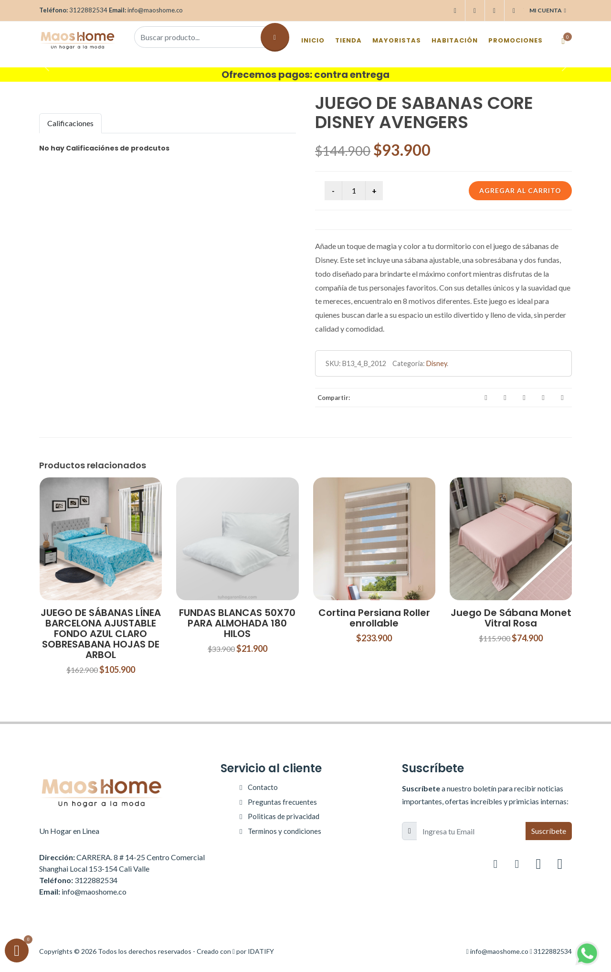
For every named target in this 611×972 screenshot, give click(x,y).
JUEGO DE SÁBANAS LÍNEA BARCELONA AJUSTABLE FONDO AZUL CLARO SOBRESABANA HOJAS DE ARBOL (101, 633)
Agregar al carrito (520, 190)
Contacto (263, 787)
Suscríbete (548, 830)
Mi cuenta (547, 10)
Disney (436, 363)
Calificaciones (70, 123)
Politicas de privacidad (283, 816)
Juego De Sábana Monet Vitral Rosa (511, 618)
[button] (46, 65)
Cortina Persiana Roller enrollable (374, 618)
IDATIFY (261, 951)
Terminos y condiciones (284, 831)
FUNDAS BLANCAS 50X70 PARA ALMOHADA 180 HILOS (237, 623)
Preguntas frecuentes (282, 802)
